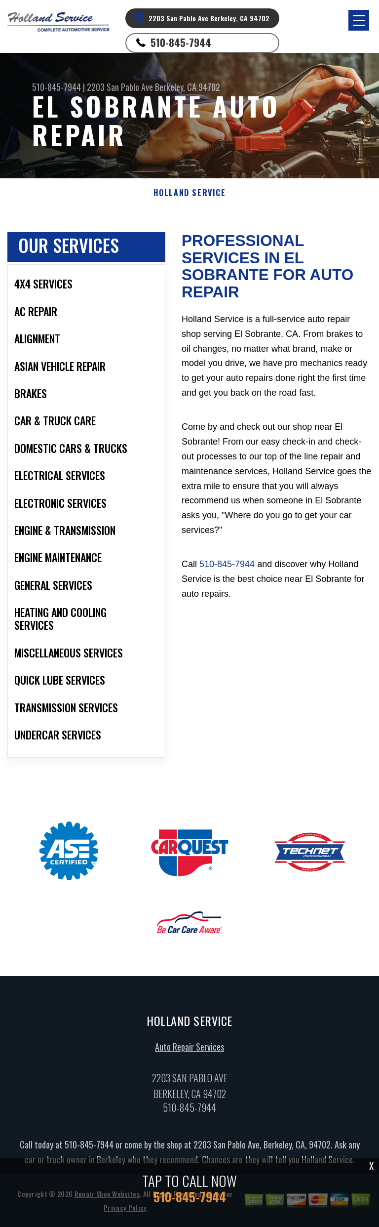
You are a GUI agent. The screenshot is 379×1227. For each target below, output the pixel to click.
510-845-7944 (181, 42)
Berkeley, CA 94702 (187, 87)
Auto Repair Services (189, 1048)
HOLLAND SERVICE (189, 193)
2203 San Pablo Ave (120, 87)
